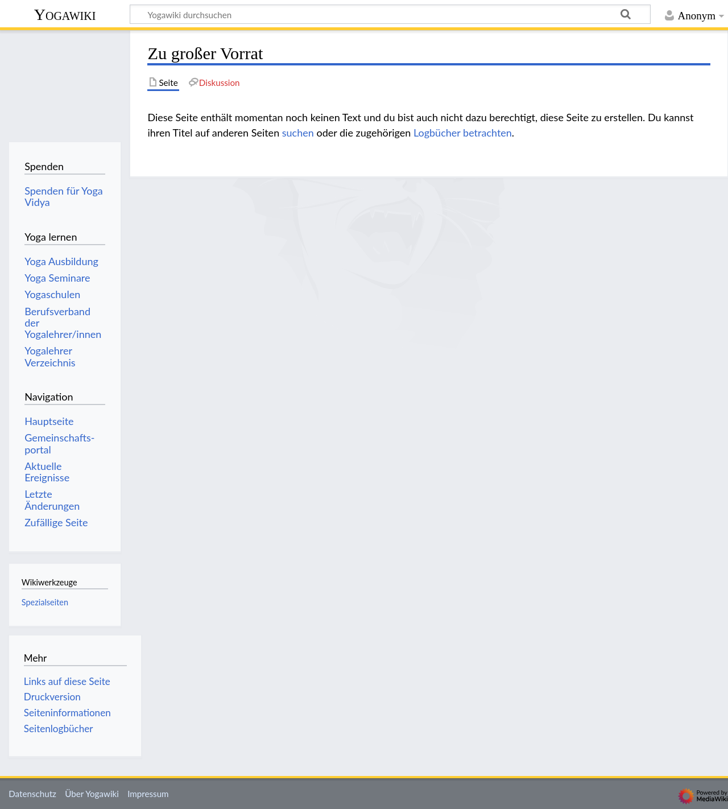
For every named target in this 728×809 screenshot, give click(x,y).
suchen (298, 132)
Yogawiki (65, 14)
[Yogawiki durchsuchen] (390, 14)
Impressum (148, 794)
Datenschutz (32, 794)
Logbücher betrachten (462, 132)
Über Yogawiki (92, 794)
